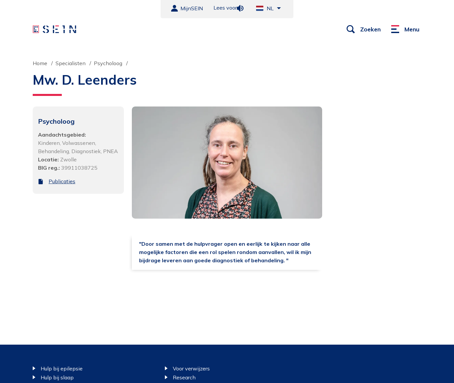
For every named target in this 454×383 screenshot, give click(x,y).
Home (40, 63)
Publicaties (62, 181)
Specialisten (71, 63)
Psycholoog (108, 63)
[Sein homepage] (55, 29)
